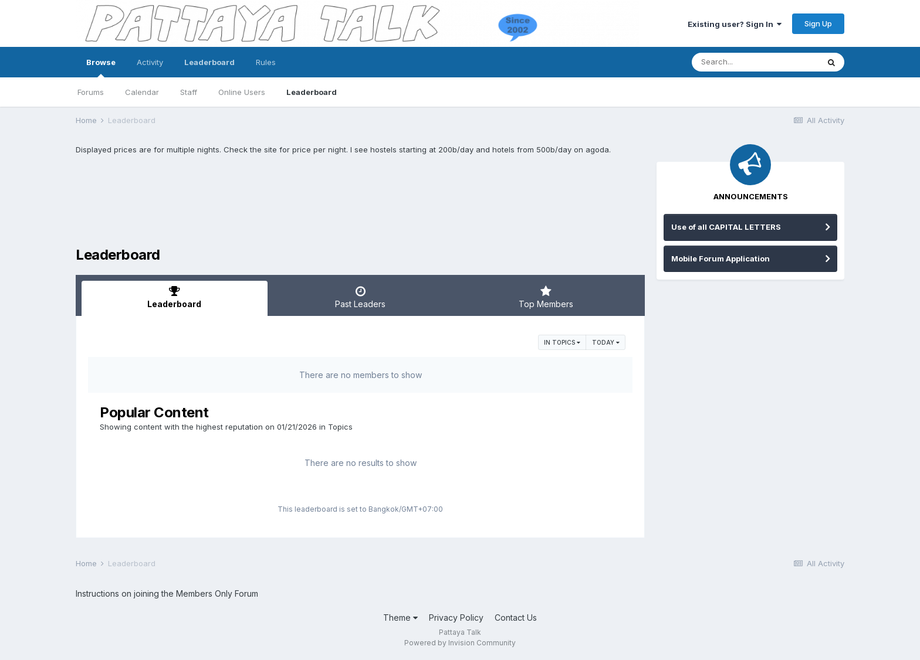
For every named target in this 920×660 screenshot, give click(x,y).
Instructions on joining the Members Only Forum (167, 593)
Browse (101, 67)
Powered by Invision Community (460, 642)
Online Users (241, 92)
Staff (188, 92)
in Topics (562, 342)
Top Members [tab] (546, 297)
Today (606, 342)
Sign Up (818, 23)
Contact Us (516, 617)
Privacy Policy (456, 617)
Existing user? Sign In (735, 24)
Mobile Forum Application (720, 258)
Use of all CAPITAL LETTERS (726, 227)
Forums (90, 92)
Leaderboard (311, 92)
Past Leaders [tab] (360, 297)
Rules (266, 62)
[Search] (755, 62)
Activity (150, 62)
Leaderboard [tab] (174, 297)
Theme (400, 617)
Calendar (142, 92)
